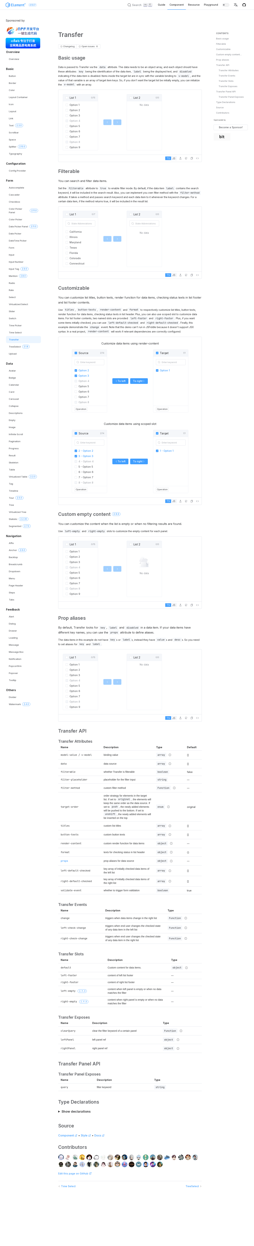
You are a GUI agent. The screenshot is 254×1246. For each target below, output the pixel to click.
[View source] (197, 158)
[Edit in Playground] (180, 158)
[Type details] (170, 755)
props (64, 860)
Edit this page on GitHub (75, 1173)
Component (177, 4)
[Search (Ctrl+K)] (140, 5)
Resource (194, 4)
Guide (161, 4)
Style (86, 1135)
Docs (99, 1135)
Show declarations (76, 1111)
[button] (236, 5)
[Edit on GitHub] (186, 158)
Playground (211, 4)
